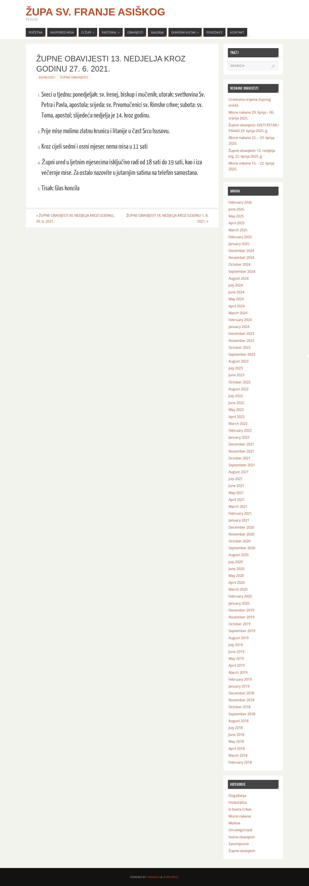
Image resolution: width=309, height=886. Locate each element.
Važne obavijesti (242, 837)
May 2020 (236, 575)
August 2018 (238, 720)
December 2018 (241, 693)
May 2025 (236, 216)
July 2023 (236, 368)
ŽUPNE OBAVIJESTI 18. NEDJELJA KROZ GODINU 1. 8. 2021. (167, 218)
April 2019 (237, 665)
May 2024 (236, 299)
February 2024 (240, 319)
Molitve (234, 823)
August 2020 (238, 554)
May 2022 (236, 409)
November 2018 (241, 700)
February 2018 (240, 762)
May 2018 (236, 741)
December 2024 (241, 250)
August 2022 (238, 389)
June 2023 (236, 375)
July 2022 (236, 395)
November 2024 (241, 257)
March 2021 (238, 506)
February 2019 (240, 679)
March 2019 (238, 672)
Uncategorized (240, 830)
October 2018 (239, 707)
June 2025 (236, 209)
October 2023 (239, 347)
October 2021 (239, 458)
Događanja (237, 795)
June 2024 (236, 292)
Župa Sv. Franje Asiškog (95, 12)
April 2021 (237, 499)
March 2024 (238, 313)
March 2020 (238, 589)
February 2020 (240, 596)
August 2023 (238, 361)
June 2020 (236, 568)
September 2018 (242, 714)
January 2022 (239, 437)
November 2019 (241, 617)
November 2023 (241, 340)
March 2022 (238, 423)
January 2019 (239, 686)
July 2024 (236, 285)
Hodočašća (238, 802)
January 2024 (239, 326)
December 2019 (241, 610)
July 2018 (236, 727)
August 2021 (238, 472)
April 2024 (237, 306)
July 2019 (236, 644)
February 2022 (240, 430)
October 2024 (239, 264)
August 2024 (238, 278)
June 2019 (236, 651)
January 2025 (239, 243)
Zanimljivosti (239, 844)
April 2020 (237, 582)
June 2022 (236, 402)
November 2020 (241, 534)
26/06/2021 (47, 77)
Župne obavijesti (74, 77)
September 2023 (242, 354)
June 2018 (236, 734)
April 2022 (237, 416)
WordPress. (171, 877)
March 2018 (238, 755)
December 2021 (241, 444)
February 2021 (240, 513)
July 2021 (236, 478)
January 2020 (239, 603)
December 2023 (241, 333)
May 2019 (236, 658)
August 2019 (238, 638)
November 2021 (241, 451)
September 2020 (242, 548)
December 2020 (241, 527)
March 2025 (238, 230)
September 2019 (242, 630)
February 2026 (240, 202)
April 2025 (237, 223)
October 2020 (239, 541)
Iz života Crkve (240, 809)
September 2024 (242, 271)
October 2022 (239, 382)
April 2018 (237, 748)
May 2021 (236, 492)
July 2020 (236, 562)
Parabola (153, 877)
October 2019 (239, 624)
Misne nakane (240, 816)
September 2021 (242, 465)
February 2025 (240, 237)
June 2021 (236, 485)
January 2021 (239, 520)
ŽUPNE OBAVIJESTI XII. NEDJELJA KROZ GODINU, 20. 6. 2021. (75, 218)
